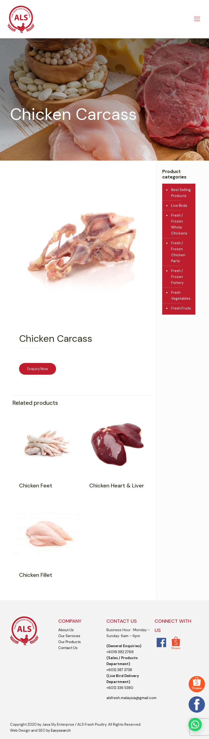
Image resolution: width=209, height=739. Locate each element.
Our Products (69, 642)
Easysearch (61, 730)
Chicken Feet (35, 485)
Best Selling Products (181, 192)
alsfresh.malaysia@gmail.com (131, 698)
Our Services (69, 636)
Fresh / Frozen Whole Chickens (179, 224)
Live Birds (179, 205)
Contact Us (68, 648)
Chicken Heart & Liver (116, 485)
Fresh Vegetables (180, 295)
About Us (66, 630)
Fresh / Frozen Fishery (177, 276)
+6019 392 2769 (120, 652)
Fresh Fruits (181, 308)
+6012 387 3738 (119, 670)
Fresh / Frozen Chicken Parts (178, 252)
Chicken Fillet (35, 574)
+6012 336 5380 (119, 687)
